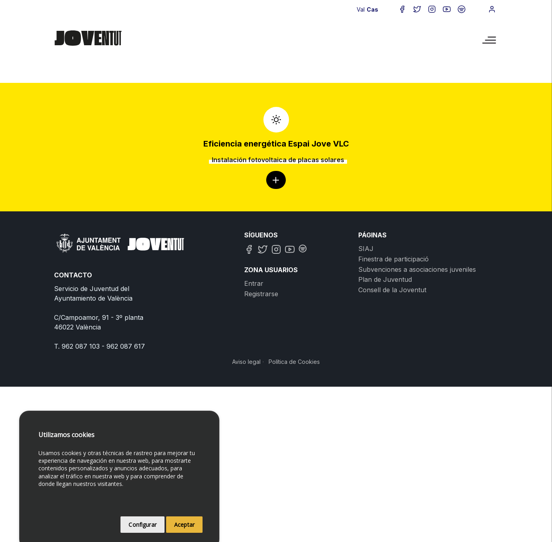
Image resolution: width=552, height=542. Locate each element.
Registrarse (261, 294)
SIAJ (365, 249)
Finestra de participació (393, 259)
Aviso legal (246, 361)
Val (361, 9)
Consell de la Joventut (392, 290)
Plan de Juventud (385, 279)
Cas (372, 9)
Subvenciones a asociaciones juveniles (417, 269)
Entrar (253, 283)
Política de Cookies (294, 361)
